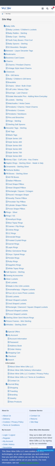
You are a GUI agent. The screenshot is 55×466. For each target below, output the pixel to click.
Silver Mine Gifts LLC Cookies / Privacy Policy (29, 374)
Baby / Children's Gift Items (19, 79)
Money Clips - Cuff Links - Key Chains (22, 160)
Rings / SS (10, 216)
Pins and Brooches (16, 117)
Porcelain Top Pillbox (17, 202)
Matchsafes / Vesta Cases (19, 103)
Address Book (16, 346)
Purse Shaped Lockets (17, 314)
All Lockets (12, 282)
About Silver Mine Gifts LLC (21, 367)
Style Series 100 (15, 138)
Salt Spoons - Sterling (15, 272)
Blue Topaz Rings (15, 223)
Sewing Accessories (14, 275)
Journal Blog (13, 384)
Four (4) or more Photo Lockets (21, 293)
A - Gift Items (13, 75)
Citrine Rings (13, 230)
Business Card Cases (15, 58)
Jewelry (13, 398)
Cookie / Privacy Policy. (29, 463)
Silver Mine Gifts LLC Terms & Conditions (27, 377)
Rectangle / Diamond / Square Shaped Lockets (28, 307)
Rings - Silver (11, 212)
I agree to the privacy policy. (46, 450)
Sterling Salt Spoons (16, 124)
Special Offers (14, 332)
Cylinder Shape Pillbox (17, 205)
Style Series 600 (15, 149)
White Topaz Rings (16, 268)
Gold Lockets (13, 297)
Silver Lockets (12, 279)
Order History (15, 349)
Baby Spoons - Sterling (18, 44)
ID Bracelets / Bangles (17, 47)
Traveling (14, 391)
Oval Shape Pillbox (16, 184)
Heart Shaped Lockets (17, 300)
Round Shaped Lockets (18, 311)
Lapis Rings (13, 247)
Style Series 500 (15, 145)
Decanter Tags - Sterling (16, 128)
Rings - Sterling (14, 121)
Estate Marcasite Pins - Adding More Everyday (27, 96)
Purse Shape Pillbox (16, 209)
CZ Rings (12, 233)
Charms (9, 61)
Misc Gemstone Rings (17, 251)
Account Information (18, 339)
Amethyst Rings (14, 219)
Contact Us (14, 381)
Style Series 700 (15, 153)
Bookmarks (11, 54)
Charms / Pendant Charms (19, 65)
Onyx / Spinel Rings (16, 254)
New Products (16, 402)
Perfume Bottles (13, 170)
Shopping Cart (14, 353)
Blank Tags (12, 135)
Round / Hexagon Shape (18, 195)
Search (11, 360)
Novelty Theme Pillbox (17, 198)
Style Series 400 (15, 142)
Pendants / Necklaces (17, 114)
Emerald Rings (14, 237)
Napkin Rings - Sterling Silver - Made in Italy (24, 163)
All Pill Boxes (13, 177)
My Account (13, 335)
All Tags (11, 131)
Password (14, 342)
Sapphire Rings (14, 265)
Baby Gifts (10, 26)
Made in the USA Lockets (18, 286)
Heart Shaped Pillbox (17, 188)
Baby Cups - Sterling (16, 37)
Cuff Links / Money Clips (18, 89)
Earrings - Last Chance (18, 93)
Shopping (14, 388)
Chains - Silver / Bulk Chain (19, 86)
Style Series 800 (15, 156)
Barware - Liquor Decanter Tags (19, 51)
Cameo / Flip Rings (16, 226)
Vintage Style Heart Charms (20, 68)
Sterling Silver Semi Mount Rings (20, 318)
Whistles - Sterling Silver (16, 325)
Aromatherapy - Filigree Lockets (21, 289)
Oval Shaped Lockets (17, 304)
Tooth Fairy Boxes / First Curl (20, 40)
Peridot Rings (13, 258)
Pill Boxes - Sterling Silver (17, 174)
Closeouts (10, 72)
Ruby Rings (13, 261)
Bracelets (12, 82)
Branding (13, 395)
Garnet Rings (13, 244)
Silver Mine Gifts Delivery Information (25, 370)
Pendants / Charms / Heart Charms (23, 107)
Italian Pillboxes (14, 181)
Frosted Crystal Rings (17, 240)
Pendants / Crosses (16, 110)
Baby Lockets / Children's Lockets (22, 30)
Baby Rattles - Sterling (17, 33)
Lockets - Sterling (15, 100)
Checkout (12, 356)
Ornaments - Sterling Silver (17, 167)
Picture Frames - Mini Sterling (18, 321)
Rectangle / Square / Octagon (20, 191)
